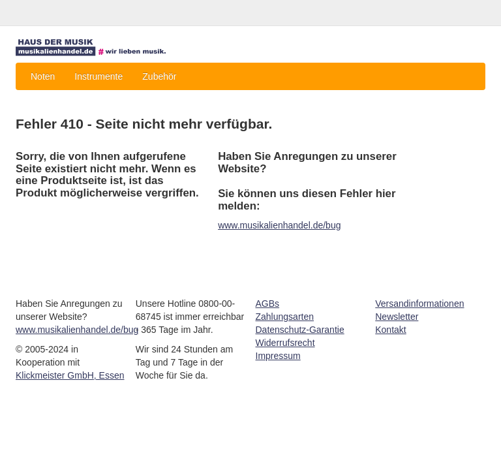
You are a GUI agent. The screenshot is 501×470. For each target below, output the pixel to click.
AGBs (268, 303)
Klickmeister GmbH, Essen (70, 375)
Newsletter (396, 316)
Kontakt (390, 329)
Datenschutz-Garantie (300, 329)
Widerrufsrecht (285, 342)
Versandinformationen (419, 303)
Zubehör (159, 76)
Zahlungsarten (285, 316)
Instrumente (98, 76)
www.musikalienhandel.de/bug (279, 225)
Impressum (278, 356)
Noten (43, 76)
